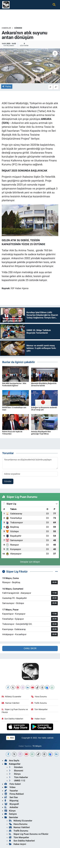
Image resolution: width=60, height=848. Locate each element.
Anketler (11, 807)
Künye (10, 810)
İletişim (11, 814)
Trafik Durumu (39, 703)
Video (10, 787)
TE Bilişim (36, 746)
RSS (10, 738)
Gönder (8, 481)
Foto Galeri (13, 784)
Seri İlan (11, 797)
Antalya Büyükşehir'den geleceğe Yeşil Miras (41, 432)
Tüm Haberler (18, 777)
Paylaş (6, 86)
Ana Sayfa (12, 760)
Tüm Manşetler (39, 709)
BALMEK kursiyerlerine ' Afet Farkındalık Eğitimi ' (14, 384)
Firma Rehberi (14, 794)
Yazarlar (11, 790)
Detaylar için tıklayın (30, 561)
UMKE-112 (17, 780)
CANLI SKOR (30, 648)
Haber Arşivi (38, 719)
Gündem (18, 28)
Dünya (15, 774)
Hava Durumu (39, 696)
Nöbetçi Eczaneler (11, 696)
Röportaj (11, 800)
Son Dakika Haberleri (12, 719)
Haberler (6, 28)
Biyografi (12, 804)
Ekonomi (16, 770)
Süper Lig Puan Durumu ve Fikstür (15, 710)
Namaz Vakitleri (11, 703)
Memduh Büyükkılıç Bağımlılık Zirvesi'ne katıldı (43, 384)
